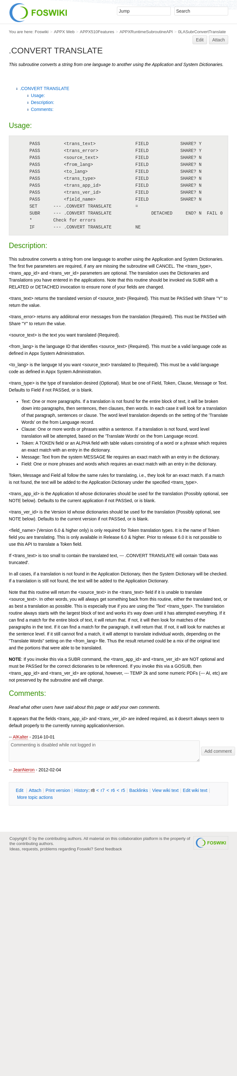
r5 (123, 790)
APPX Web (64, 31)
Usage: (38, 95)
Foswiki (42, 31)
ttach (35, 790)
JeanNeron (24, 769)
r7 (103, 790)
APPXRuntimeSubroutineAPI (146, 31)
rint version (58, 790)
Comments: (42, 109)
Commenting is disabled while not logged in (104, 751)
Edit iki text (195, 790)
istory (81, 790)
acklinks (138, 790)
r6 (113, 790)
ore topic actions (35, 797)
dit (20, 790)
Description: (42, 102)
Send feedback (108, 849)
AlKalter (20, 736)
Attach (218, 39)
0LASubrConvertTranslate (202, 31)
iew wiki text (165, 790)
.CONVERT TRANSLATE (44, 88)
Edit (200, 39)
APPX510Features (97, 31)
